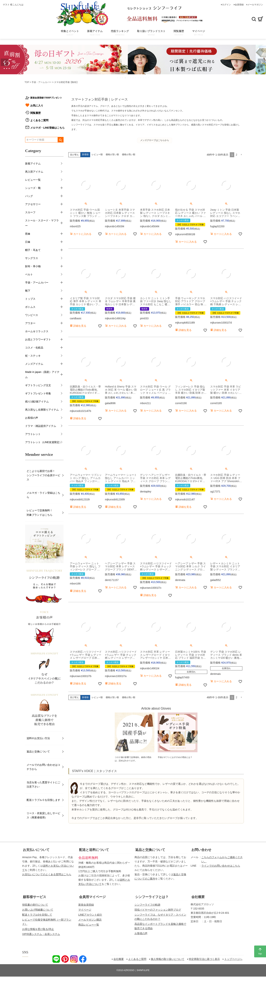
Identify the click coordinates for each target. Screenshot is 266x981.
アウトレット (33, 434)
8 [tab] (136, 78)
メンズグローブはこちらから (154, 140)
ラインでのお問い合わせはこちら (220, 865)
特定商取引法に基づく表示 (204, 959)
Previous (4, 62)
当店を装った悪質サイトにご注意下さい (43, 784)
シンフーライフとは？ (151, 897)
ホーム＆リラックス (36, 331)
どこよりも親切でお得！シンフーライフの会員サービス (43, 475)
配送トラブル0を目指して (37, 914)
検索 (253, 19)
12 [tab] (146, 78)
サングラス (31, 258)
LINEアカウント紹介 (90, 914)
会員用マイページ (92, 897)
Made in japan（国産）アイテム (42, 374)
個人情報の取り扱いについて (167, 959)
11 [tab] (143, 78)
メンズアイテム (34, 363)
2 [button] (236, 154)
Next (261, 62)
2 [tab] (120, 78)
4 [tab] (125, 78)
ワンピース (31, 315)
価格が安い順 (112, 154)
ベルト (29, 274)
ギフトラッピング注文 (38, 385)
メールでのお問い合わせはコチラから (43, 767)
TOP (27, 82)
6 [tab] (131, 78)
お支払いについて (36, 850)
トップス (30, 298)
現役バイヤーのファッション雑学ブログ (157, 909)
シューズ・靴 (33, 187)
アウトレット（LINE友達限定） (43, 442)
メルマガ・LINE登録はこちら (47, 127)
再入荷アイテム (34, 171)
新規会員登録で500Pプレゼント (46, 97)
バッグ (29, 196)
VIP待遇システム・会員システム (41, 934)
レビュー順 (97, 154)
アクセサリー (33, 204)
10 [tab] (141, 78)
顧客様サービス (34, 897)
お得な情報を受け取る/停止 (38, 929)
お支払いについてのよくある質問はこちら (46, 874)
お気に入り (36, 105)
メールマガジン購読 (90, 919)
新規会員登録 (86, 904)
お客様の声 (31, 417)
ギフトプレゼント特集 (38, 393)
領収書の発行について (35, 904)
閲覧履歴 (35, 112)
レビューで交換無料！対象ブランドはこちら (39, 512)
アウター (30, 323)
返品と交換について (38, 751)
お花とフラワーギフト (38, 339)
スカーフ (30, 212)
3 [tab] (123, 78)
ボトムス (30, 306)
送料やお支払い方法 (38, 738)
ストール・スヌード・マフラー (42, 223)
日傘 (27, 241)
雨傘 (27, 233)
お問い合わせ (201, 850)
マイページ (84, 909)
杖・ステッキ (33, 355)
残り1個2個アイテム (37, 401)
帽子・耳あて (33, 250)
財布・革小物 (33, 266)
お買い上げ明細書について (37, 909)
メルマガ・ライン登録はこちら (43, 495)
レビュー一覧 (33, 179)
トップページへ (233, 959)
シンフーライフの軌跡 (147, 904)
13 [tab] (149, 78)
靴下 (27, 290)
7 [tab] (133, 78)
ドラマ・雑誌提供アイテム (40, 425)
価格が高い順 (128, 154)
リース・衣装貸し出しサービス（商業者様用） (43, 815)
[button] (241, 154)
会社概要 (198, 897)
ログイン (226, 4)
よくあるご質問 (39, 120)
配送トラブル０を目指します (43, 799)
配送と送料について (94, 850)
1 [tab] (118, 78)
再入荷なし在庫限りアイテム (42, 409)
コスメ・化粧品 (34, 347)
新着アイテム (33, 163)
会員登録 (239, 4)
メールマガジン (255, 4)
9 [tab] (138, 78)
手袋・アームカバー (42, 82)
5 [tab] (128, 78)
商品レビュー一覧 (88, 924)
